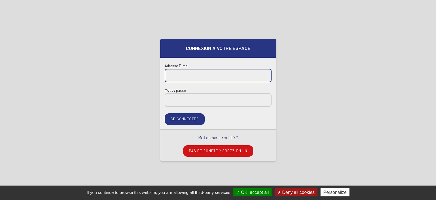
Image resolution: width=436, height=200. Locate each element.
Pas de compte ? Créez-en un (218, 151)
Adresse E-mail (177, 66)
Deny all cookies (296, 192)
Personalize (335, 192)
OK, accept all (252, 192)
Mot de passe (175, 90)
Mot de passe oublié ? (218, 137)
